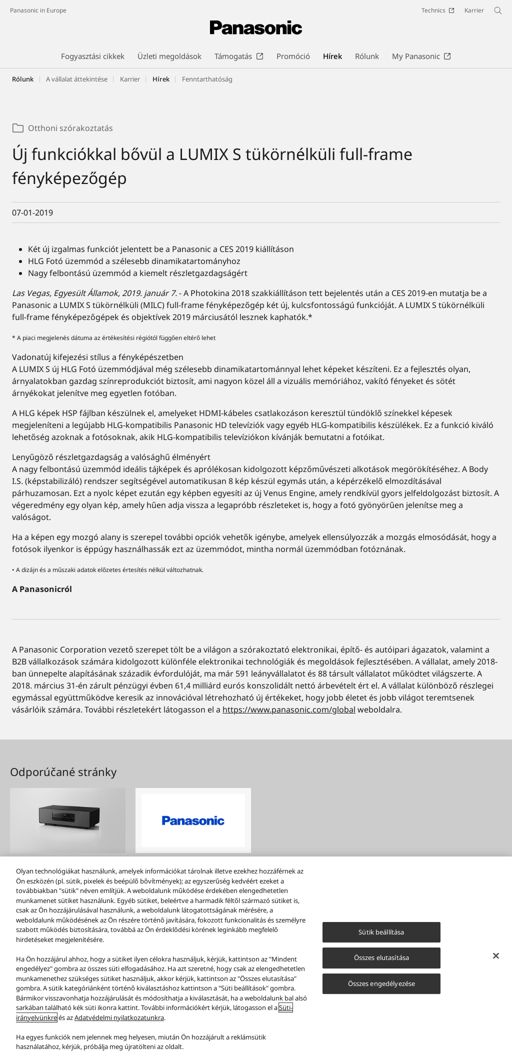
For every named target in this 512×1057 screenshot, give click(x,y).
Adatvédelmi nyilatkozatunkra (119, 1022)
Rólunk (23, 79)
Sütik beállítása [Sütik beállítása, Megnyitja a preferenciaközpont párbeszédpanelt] (381, 937)
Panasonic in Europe (38, 10)
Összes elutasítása (381, 963)
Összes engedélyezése (382, 988)
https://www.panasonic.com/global (289, 709)
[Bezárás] (496, 961)
